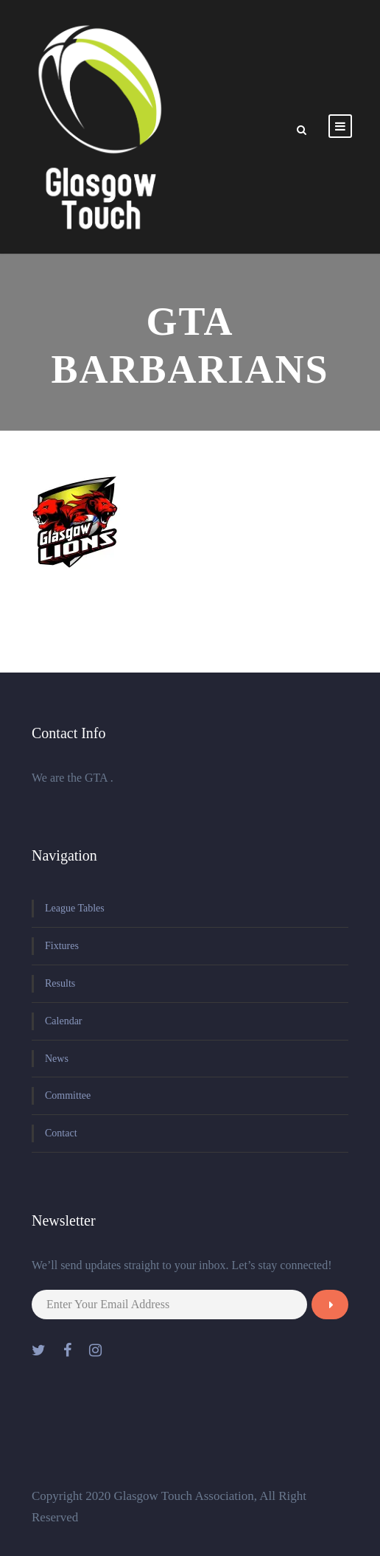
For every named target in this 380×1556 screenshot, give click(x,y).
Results (60, 983)
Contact (61, 1133)
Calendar (63, 1021)
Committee (68, 1095)
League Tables (75, 908)
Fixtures (62, 945)
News (56, 1058)
